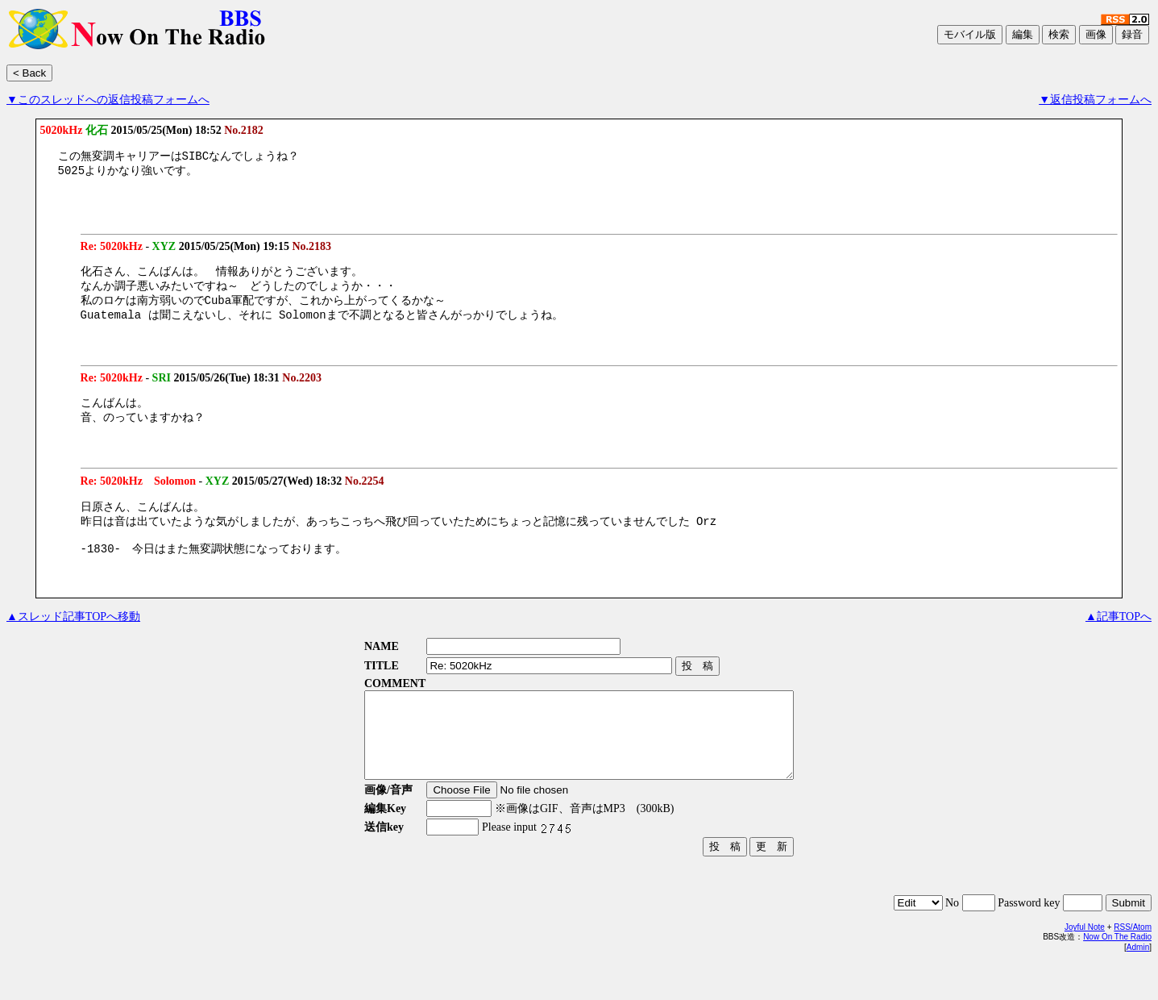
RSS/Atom (1133, 964)
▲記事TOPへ (1118, 637)
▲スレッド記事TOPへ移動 (73, 637)
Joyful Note (1085, 964)
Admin (1138, 984)
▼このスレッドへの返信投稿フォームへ (108, 100)
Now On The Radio (1117, 973)
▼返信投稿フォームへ (1095, 100)
